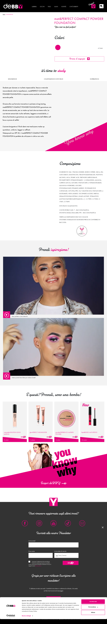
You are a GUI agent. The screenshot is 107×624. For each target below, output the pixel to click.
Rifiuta (93, 617)
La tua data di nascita (60, 551)
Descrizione (12, 79)
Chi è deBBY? (74, 6)
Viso (49, 6)
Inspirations (94, 79)
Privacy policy (38, 566)
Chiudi (53, 599)
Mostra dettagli (26, 620)
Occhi (42, 6)
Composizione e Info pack (53, 79)
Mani (56, 6)
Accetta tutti (93, 606)
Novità (63, 6)
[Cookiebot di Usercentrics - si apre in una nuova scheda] (11, 621)
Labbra (34, 6)
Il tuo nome (31, 551)
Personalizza (93, 612)
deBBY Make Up (13, 6)
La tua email (31, 541)
